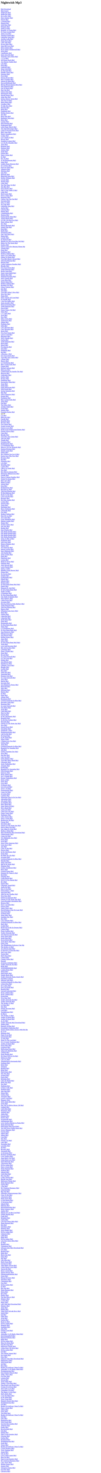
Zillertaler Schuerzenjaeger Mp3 (11, 1193)
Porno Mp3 (4, 839)
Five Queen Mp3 (6, 424)
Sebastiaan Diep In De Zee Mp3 (11, 797)
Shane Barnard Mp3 (7, 1124)
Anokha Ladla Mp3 (7, 39)
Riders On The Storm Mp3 (9, 243)
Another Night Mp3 (7, 407)
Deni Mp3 (4, 229)
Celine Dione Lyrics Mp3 (9, 1267)
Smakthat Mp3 (5, 1327)
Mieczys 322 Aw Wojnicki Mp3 (11, 447)
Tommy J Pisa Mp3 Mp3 (8, 1383)
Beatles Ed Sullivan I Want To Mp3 (12, 1367)
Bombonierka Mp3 (7, 444)
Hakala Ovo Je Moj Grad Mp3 (10, 1212)
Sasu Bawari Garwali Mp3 (9, 934)
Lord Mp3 (4, 1010)
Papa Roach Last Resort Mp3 (10, 1385)
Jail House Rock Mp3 (7, 60)
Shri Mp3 (4, 1258)
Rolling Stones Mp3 (7, 113)
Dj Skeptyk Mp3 (6, 239)
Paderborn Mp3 (6, 558)
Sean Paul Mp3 (5, 892)
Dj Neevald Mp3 (6, 70)
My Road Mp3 (5, 736)
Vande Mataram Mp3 (7, 269)
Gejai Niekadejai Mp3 (8, 519)
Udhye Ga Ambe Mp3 (8, 468)
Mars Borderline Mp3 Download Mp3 (13, 832)
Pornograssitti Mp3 (7, 790)
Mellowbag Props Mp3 (8, 1049)
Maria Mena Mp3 (6, 102)
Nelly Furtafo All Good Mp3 (10, 297)
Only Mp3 (4, 1418)
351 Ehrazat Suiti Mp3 (8, 949)
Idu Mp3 (3, 352)
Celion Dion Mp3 (6, 984)
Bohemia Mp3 (5, 1033)
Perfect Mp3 (5, 1117)
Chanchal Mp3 (5, 1190)
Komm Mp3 (5, 396)
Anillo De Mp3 (5, 887)
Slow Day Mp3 (5, 294)
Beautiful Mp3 (5, 718)
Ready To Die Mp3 (7, 495)
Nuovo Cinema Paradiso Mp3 (10, 477)
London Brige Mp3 (7, 970)
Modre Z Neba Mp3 (7, 831)
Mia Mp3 (4, 392)
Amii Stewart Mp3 (7, 565)
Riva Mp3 (4, 1293)
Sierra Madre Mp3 (6, 1230)
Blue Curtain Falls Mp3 (8, 364)
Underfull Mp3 (5, 67)
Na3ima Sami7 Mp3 (7, 524)
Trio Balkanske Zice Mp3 (9, 838)
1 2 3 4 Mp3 (4, 58)
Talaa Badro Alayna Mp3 (9, 1265)
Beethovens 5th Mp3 (7, 820)
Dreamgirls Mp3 (6, 232)
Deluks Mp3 (5, 660)
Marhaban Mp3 (6, 507)
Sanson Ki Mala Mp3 (7, 81)
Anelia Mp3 (4, 208)
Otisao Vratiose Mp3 (7, 287)
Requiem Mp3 (5, 146)
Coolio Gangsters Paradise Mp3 (11, 264)
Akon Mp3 (4, 144)
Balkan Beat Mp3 (6, 275)
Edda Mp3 (4, 326)
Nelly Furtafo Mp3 (7, 278)
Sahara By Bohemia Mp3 (9, 1051)
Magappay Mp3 (6, 1110)
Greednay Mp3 (5, 104)
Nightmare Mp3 (6, 815)
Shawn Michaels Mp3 (8, 225)
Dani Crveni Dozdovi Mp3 (9, 1434)
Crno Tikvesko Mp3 (7, 327)
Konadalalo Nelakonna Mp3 (10, 1028)
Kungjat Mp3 (5, 1116)
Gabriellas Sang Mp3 (7, 206)
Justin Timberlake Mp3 (8, 764)
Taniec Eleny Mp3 (6, 908)
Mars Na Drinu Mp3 (7, 1343)
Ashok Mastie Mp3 (7, 218)
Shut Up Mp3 (5, 713)
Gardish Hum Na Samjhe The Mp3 (12, 371)
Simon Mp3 (4, 1093)
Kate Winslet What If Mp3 (9, 1373)
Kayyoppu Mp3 (6, 1355)
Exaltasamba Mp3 (6, 577)
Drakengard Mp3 (6, 125)
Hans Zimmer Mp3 (7, 18)
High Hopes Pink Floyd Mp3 (10, 1126)
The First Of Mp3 (6, 100)
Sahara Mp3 (4, 1133)
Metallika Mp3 (5, 465)
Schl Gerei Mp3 (6, 542)
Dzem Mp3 (4, 853)
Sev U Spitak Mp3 (7, 776)
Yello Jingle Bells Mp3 (8, 1102)
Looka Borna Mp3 (6, 878)
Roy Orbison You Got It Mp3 (10, 454)
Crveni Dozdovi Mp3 (7, 1448)
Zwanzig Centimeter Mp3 (9, 963)
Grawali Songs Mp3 (7, 871)
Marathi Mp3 (5, 861)
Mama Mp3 (4, 236)
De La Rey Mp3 (6, 16)
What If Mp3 (5, 739)
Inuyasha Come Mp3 (7, 702)
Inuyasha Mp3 (5, 683)
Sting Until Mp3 (6, 69)
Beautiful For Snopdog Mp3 (10, 748)
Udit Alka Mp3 (5, 1260)
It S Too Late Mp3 (6, 658)
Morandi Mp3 (5, 722)
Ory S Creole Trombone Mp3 (10, 1042)
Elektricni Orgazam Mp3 (9, 897)
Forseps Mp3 (5, 1132)
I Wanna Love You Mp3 (8, 741)
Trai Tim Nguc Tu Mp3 (8, 185)
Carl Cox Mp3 (5, 757)
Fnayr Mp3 (4, 1411)
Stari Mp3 (4, 348)
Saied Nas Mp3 (6, 672)
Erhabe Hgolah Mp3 (7, 1214)
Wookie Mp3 (5, 181)
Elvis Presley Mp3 (6, 188)
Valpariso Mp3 (5, 169)
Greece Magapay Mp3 (8, 1130)
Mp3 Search (4, 11)
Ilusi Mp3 (4, 919)
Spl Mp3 (3, 1364)
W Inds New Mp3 (6, 106)
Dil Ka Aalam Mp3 (7, 1165)
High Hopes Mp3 (6, 973)
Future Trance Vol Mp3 (8, 310)
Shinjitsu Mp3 (5, 171)
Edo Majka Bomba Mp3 (8, 531)
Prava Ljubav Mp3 (7, 195)
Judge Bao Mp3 (6, 97)
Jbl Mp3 (3, 1147)
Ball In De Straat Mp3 (8, 864)
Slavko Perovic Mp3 (7, 1272)
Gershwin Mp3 (5, 1047)
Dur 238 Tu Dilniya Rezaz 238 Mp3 (12, 1105)
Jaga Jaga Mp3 (5, 1091)
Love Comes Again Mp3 (8, 1455)
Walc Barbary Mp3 (7, 598)
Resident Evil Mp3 (7, 285)
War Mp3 (4, 1007)
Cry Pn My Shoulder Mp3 (9, 143)
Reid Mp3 (4, 875)
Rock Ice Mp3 (5, 1322)
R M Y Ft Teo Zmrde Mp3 (9, 880)
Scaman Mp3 (5, 1075)
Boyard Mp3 (5, 655)
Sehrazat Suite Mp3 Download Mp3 (12, 1248)
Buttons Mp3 (5, 262)
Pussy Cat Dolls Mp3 (7, 905)
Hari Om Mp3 (5, 90)
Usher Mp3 (4, 183)
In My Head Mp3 (6, 737)
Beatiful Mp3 (5, 989)
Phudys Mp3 (5, 1295)
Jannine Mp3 (5, 410)
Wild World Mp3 (6, 389)
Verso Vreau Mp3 (6, 1399)
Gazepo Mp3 (5, 121)
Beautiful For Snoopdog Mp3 (10, 769)
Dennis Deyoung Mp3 (8, 1008)
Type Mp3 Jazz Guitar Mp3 (9, 357)
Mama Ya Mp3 (5, 482)
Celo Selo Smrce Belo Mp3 (9, 1241)
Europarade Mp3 (6, 1036)
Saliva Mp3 (4, 641)
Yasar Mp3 (4, 384)
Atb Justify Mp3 (6, 801)
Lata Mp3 (4, 63)
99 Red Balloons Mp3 (8, 493)
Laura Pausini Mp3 (7, 567)
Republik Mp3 (5, 421)
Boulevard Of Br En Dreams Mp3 (11, 927)
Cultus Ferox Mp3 (6, 600)
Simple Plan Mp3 (6, 227)
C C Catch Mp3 (6, 313)
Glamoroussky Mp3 (7, 834)
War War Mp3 (5, 1073)
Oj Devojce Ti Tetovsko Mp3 (10, 950)
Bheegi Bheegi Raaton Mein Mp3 (11, 85)
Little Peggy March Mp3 (8, 127)
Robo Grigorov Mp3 (7, 1209)
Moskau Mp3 (5, 583)
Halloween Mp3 (6, 1058)
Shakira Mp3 (5, 1024)
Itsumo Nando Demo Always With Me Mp (14, 1029)
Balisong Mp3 (5, 174)
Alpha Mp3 (4, 1114)
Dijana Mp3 (4, 572)
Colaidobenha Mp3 (7, 213)
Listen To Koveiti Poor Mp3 (10, 130)
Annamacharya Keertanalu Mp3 (11, 1061)
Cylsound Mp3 (5, 21)
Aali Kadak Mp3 (6, 553)
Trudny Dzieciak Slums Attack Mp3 (12, 977)
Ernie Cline (4, 943)
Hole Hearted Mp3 (7, 123)
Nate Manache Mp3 (7, 86)
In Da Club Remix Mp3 (8, 716)
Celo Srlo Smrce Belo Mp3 (9, 1221)
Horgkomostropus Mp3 (8, 732)
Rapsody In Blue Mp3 (8, 1026)
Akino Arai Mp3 (6, 34)
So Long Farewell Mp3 (8, 656)
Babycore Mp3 (5, 370)
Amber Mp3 (5, 1211)
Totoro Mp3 (4, 1445)
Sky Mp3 (4, 224)
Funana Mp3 (5, 366)
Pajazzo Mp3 (5, 906)
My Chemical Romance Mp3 (10, 1188)
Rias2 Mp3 (4, 869)
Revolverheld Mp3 (7, 1429)
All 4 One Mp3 (5, 517)
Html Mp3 (4, 612)
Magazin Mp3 (5, 26)
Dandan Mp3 (5, 575)
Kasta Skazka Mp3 (7, 1054)
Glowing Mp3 (5, 1436)
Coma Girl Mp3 (6, 792)
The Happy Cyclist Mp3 (8, 1392)
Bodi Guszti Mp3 (6, 194)
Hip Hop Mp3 (5, 755)
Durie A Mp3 (5, 780)
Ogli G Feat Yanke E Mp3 (9, 190)
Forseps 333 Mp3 (6, 1140)
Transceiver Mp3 (6, 320)
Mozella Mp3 (5, 107)
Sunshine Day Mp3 (7, 917)
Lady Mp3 (4, 1142)
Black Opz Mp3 (6, 1255)
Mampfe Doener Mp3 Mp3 (9, 1401)
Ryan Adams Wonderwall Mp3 (10, 49)
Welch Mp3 (4, 971)
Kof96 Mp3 (4, 767)
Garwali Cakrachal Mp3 (8, 991)
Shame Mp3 (4, 523)
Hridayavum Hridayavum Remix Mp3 (13, 429)
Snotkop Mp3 (5, 1170)
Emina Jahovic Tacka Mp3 (9, 99)
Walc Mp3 (4, 688)
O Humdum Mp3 (6, 593)
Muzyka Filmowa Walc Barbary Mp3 (12, 604)
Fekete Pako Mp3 (6, 92)
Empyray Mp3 (5, 773)
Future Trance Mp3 (7, 813)
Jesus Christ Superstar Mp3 (9, 843)
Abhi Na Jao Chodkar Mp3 (9, 894)
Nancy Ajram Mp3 (7, 155)
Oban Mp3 (4, 312)
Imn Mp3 (4, 289)
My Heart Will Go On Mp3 (9, 1056)
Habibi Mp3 (4, 1432)
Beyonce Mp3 (5, 422)
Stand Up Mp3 (5, 28)
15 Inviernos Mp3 (6, 1153)
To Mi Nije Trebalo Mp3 (8, 720)
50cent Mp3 (4, 1380)
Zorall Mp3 (4, 408)
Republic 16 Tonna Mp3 (8, 30)
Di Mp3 (3, 1242)
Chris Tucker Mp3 (6, 817)
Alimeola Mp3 (5, 1425)
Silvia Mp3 (4, 51)
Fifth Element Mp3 (7, 771)
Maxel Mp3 (4, 345)
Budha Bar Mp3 (6, 14)
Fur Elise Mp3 (5, 1376)
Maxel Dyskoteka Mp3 (8, 304)
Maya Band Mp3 (6, 808)
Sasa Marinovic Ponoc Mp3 (9, 685)
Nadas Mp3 (4, 385)
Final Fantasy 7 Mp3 (7, 890)
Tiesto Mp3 (4, 505)
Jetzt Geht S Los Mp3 (8, 1388)
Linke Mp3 (4, 192)
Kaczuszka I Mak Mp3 (8, 382)
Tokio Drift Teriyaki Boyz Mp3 (11, 1311)
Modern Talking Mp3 (7, 253)
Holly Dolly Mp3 (6, 1394)
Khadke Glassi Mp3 (7, 72)
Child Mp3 (4, 1235)
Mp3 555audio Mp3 (7, 79)
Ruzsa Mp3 (4, 343)
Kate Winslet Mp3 (6, 530)
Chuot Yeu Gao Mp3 (7, 811)
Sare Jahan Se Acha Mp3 (9, 829)
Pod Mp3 (4, 403)
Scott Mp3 (4, 315)
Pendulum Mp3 (6, 111)
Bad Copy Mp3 (6, 480)
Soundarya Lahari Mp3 (8, 141)
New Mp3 (4, 317)
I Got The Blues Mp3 (7, 1395)
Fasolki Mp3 (5, 419)
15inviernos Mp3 (6, 1163)
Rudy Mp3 (4, 924)
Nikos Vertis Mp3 (6, 319)
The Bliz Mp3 (5, 187)
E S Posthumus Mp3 (7, 363)
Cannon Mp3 (5, 929)
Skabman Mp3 (5, 1086)
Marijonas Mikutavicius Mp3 (10, 473)
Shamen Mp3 (5, 215)
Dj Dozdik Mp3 (6, 299)
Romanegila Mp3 (6, 623)
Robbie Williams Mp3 (8, 178)
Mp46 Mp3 (4, 231)
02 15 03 (3, 1031)
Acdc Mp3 (4, 709)
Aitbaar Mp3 (5, 697)
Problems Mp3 (5, 324)
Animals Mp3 (5, 1112)
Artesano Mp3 (5, 766)
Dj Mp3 (3, 693)
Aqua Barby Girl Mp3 (8, 1158)
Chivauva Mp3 (5, 1471)
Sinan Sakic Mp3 (6, 915)
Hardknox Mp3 (5, 252)
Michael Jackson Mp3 (8, 368)
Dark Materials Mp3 (7, 1161)
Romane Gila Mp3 (7, 676)
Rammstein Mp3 (6, 1420)
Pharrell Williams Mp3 (8, 1337)
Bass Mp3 (4, 670)
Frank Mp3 (4, 1216)
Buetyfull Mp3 (5, 686)
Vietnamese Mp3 (6, 1246)
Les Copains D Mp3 (7, 137)
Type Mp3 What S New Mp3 (10, 292)
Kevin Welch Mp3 (6, 940)
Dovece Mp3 (5, 850)
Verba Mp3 (4, 644)
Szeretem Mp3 (5, 201)
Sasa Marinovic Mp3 (7, 632)
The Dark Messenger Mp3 (9, 129)
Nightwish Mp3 (6, 12)
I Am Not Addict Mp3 (8, 301)
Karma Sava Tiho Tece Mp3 (10, 456)
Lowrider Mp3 (5, 1146)
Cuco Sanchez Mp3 (7, 920)
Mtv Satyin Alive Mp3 (8, 648)
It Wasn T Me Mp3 (7, 1088)
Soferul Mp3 (5, 484)
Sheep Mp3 (4, 1292)
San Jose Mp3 (5, 526)
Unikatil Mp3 (5, 1052)
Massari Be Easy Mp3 (8, 1278)
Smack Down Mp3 (7, 727)
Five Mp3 (4, 512)
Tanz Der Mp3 (5, 438)
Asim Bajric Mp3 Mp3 (8, 941)
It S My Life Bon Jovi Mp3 (9, 220)
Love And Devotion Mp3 (9, 646)
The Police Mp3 (6, 405)
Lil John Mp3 (5, 1005)
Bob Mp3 (4, 1225)
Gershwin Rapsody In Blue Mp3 (11, 700)
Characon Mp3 (5, 1234)
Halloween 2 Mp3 (6, 1360)
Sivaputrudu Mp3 (6, 1119)
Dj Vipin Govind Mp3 (8, 32)
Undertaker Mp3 (6, 375)
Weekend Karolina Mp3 (8, 276)
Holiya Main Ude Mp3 (8, 827)
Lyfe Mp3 (4, 463)
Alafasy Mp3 (5, 150)
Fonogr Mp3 (5, 822)
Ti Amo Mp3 (5, 1038)
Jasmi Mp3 (4, 162)
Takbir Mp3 (4, 1410)
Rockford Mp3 (5, 1439)
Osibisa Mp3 (5, 614)
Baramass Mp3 (5, 197)
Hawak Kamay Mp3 (7, 95)
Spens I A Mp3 (5, 568)
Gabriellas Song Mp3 (7, 37)
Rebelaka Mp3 (5, 1079)
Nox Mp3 (4, 470)
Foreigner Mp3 (5, 442)
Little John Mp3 (6, 42)
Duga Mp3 (4, 1256)
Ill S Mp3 (4, 882)
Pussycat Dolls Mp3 (7, 167)
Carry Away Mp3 (6, 1462)
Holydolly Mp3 (6, 824)
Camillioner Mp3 (6, 53)
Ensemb (3, 961)
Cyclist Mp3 (5, 1300)
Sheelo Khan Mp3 (6, 282)
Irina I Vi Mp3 (5, 202)
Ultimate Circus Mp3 (7, 665)
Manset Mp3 (5, 546)
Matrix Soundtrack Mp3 (8, 134)
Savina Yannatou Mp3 (8, 391)
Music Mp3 (4, 1302)
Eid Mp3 (3, 1315)
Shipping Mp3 (5, 866)
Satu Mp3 (4, 173)
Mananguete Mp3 (6, 93)
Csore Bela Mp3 (6, 280)
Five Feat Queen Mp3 (8, 268)
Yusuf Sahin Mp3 (6, 1381)
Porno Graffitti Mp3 (7, 931)
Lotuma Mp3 (5, 1378)
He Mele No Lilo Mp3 (8, 855)
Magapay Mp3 (5, 1100)
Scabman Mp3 (5, 913)
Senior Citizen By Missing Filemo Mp (13, 246)
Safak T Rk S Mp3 (7, 1374)
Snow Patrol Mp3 (6, 936)
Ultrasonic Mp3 (6, 762)
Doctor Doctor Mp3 (7, 77)
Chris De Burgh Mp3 (7, 1080)
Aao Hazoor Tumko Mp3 (9, 62)
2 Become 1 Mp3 (6, 354)
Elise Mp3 (4, 1357)
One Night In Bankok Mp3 (9, 597)
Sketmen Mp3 (5, 148)
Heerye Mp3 (5, 361)
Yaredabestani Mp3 (7, 1012)
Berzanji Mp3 (5, 498)
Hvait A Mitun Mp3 (7, 994)
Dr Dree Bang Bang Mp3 (9, 590)
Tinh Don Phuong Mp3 (8, 260)
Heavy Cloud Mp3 (7, 1271)
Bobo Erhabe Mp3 (6, 48)
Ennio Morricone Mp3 (8, 387)
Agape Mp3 (4, 1452)
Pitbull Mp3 (4, 579)
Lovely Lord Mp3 (6, 1098)
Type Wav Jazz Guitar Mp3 (9, 436)
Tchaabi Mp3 (5, 248)
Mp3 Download (6, 9)
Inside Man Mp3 (6, 619)
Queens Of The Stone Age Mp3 (11, 723)
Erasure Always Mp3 (7, 431)
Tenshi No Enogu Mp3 (8, 479)
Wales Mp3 (4, 627)
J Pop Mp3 (4, 1186)
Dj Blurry (4, 1014)
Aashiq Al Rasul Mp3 (7, 1017)
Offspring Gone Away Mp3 (9, 611)
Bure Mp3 (4, 1366)
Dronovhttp (4, 996)
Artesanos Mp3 (5, 1096)
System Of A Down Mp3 (8, 1387)
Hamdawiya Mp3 (6, 663)
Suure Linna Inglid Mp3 (8, 273)
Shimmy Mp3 (5, 1299)
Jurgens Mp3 (5, 1466)
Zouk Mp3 (4, 1443)
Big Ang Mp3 (5, 1176)
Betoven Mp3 (5, 373)
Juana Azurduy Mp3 (7, 303)
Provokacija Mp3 (6, 347)
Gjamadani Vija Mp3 (7, 1390)
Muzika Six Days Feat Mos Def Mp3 (12, 241)
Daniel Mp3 (4, 586)
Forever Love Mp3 (7, 428)
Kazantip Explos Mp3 (8, 412)
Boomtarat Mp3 (6, 699)
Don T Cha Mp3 (6, 889)
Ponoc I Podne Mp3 (7, 651)
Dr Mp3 (3, 157)
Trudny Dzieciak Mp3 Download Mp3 (13, 1022)
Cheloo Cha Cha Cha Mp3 (9, 199)
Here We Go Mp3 (6, 516)
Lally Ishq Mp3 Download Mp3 (11, 1304)
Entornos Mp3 (5, 74)
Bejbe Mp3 (4, 966)
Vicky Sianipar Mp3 (7, 1450)
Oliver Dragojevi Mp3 (8, 394)
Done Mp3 (4, 621)
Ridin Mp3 (4, 1237)
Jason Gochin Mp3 (7, 554)
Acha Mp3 (4, 1318)
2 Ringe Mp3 (5, 359)
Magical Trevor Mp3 (7, 561)
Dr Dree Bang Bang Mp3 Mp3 (10, 584)
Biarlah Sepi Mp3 (6, 1179)
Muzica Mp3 (5, 609)
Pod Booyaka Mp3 (7, 1344)
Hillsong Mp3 (5, 1205)
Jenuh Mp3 (4, 151)
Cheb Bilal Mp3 (6, 711)
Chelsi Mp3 (4, 1219)
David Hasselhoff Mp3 (8, 1336)
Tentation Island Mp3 (7, 35)
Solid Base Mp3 (6, 25)
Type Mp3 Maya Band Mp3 (9, 760)
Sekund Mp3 (5, 1204)
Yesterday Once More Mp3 (9, 56)
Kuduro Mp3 (5, 245)
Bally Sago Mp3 (6, 132)
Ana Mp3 (4, 846)
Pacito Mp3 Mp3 (6, 1045)
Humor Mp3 (5, 211)
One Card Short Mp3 (7, 234)
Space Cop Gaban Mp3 (8, 255)
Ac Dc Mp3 (4, 1021)
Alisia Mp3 (4, 401)
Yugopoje (4, 1066)
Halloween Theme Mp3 (8, 1181)
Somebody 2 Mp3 (6, 730)
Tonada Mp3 (5, 440)
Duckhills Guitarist (7, 978)
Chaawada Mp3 (6, 510)
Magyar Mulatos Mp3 (8, 544)
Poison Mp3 (4, 19)
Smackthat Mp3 (6, 729)
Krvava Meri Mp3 (6, 44)
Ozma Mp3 (4, 1276)
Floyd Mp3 (4, 76)
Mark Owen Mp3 (6, 1198)
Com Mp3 (4, 1137)
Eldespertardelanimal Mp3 (9, 1274)
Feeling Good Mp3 (7, 1330)
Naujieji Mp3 (5, 503)
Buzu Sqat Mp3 (6, 116)
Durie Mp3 (4, 781)
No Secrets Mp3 (6, 574)
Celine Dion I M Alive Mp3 (9, 1348)
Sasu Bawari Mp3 (6, 635)
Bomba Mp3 (5, 528)
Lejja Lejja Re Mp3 (7, 496)
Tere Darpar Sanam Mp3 (8, 1353)
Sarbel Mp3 (4, 1313)
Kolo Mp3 (4, 65)
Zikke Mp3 (4, 1316)
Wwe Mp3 (4, 753)
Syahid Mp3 (5, 926)
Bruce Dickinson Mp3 (8, 509)
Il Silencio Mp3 (6, 785)
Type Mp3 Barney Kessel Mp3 (10, 259)
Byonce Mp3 (5, 378)
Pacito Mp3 (4, 1077)
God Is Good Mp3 (6, 334)
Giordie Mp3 (5, 238)
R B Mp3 (4, 1431)
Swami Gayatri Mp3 (7, 426)
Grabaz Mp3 (5, 136)
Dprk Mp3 (4, 556)
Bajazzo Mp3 (5, 903)
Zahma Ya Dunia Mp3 (8, 257)
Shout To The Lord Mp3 (8, 1040)
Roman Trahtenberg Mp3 (9, 778)
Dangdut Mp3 (5, 876)
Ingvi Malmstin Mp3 (7, 551)
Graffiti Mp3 (5, 669)
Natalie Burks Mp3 (7, 975)
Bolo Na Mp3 (5, 1457)
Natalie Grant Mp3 (7, 451)
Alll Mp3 (4, 750)
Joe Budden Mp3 (6, 802)
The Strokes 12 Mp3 (7, 947)
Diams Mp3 (4, 452)
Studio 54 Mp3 (5, 591)
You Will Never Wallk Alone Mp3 (11, 1128)
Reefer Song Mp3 (6, 271)
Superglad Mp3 (6, 674)
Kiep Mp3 (4, 486)
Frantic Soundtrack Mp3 (8, 868)
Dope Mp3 (4, 250)
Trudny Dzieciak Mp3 (8, 933)
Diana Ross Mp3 (6, 41)
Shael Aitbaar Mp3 (7, 222)
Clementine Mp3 (6, 1281)
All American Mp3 (7, 547)
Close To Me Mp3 (6, 848)
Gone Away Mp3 (6, 845)
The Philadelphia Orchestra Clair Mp (12, 945)
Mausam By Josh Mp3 (8, 588)
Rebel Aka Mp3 (6, 1082)
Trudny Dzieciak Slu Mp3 (9, 964)
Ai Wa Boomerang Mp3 (8, 160)
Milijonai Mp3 (5, 690)
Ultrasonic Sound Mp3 (8, 885)
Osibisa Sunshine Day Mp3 (9, 751)
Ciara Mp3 (4, 433)
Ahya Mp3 (4, 679)
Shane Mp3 (4, 296)
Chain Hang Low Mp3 (8, 1160)
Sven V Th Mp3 (6, 788)
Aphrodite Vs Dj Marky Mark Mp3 (12, 1334)
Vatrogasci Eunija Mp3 (8, 1468)
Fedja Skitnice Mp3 (7, 758)
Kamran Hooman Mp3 (8, 449)
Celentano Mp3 (6, 649)
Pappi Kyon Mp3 (6, 1035)
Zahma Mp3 (5, 322)
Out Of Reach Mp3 (7, 88)
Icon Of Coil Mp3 (6, 787)
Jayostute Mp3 (5, 602)
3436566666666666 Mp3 (9, 968)
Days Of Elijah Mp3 (7, 987)
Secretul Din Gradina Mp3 (9, 1424)
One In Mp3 (4, 1454)
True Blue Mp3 (5, 1413)
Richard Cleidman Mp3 (8, 1154)
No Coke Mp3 (5, 204)
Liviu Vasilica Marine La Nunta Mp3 (12, 1123)
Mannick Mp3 (5, 1228)
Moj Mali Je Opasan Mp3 (9, 472)
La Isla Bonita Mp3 (7, 1200)
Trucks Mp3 (4, 954)
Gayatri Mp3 (5, 180)
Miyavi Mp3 (5, 139)
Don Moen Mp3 (6, 707)
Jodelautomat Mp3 (7, 1121)
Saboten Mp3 (5, 581)
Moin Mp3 (4, 109)
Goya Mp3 (4, 783)
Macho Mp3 (5, 681)
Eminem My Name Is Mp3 (9, 873)
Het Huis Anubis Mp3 (8, 500)
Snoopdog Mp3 (6, 1144)
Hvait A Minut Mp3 (7, 993)
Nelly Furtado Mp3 (7, 338)
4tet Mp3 (4, 114)
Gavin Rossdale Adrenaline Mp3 (11, 901)
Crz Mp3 (3, 415)
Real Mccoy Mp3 (6, 489)
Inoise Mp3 (4, 331)
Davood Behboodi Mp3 (8, 83)
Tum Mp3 (4, 290)
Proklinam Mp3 (6, 540)
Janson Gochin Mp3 (7, 549)
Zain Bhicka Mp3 (6, 662)
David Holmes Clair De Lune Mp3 (12, 910)
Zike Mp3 (4, 1329)
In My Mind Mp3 (6, 1397)
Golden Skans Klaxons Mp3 (10, 164)
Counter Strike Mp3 (7, 959)
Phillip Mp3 (4, 1309)
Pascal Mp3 (4, 308)
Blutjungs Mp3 (5, 336)
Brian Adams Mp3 (6, 774)
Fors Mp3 (4, 1249)
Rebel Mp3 (4, 1065)
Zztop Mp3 (4, 1103)
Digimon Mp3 (5, 563)
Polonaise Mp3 (5, 461)
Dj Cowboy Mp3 (6, 165)
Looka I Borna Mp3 (7, 1177)
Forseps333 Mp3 (6, 1263)
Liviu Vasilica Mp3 (7, 1156)
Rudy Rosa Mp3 (6, 956)
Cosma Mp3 (5, 466)
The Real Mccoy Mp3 (8, 1297)
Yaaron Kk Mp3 (6, 1269)
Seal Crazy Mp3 (6, 952)
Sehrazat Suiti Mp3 (7, 980)
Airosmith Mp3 (6, 1151)
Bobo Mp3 (4, 120)
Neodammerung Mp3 (7, 1371)
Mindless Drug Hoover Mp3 (10, 570)
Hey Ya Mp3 (5, 158)
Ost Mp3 (3, 1332)
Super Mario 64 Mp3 (7, 806)
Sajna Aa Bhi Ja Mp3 (7, 539)
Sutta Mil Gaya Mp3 (7, 46)
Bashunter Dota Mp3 (7, 118)
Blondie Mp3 (5, 266)
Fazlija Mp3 (4, 340)
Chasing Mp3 (5, 209)
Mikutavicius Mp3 (7, 634)
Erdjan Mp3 (4, 153)
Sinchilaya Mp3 (6, 1227)
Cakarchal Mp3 (6, 616)
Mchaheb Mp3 (5, 1218)
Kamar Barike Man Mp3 (8, 217)
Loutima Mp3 (5, 795)
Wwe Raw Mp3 (6, 896)
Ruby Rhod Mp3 (6, 804)
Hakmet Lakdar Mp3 (7, 521)
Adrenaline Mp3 (6, 799)
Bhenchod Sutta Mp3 (7, 176)
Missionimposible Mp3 (8, 1207)
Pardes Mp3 (4, 1427)
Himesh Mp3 (5, 23)
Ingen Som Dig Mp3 (7, 55)
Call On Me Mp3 (6, 734)
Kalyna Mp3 (5, 714)
